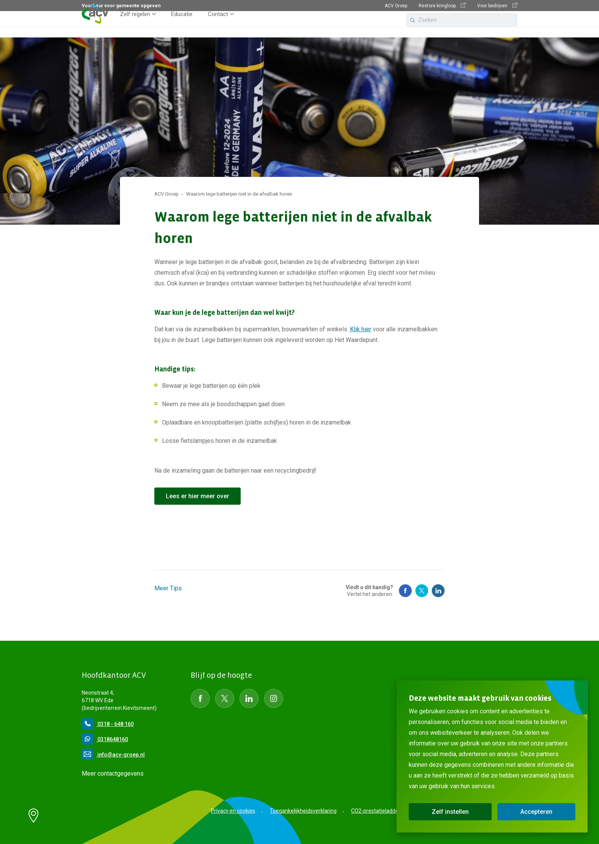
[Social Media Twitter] (421, 590)
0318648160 (105, 739)
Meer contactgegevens (113, 773)
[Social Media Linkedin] (438, 590)
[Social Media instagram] (273, 698)
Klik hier (360, 329)
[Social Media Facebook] (405, 590)
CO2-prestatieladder (375, 811)
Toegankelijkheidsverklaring (303, 811)
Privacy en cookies (233, 811)
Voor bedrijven (497, 5)
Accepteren (536, 811)
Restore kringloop (442, 5)
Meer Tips (168, 588)
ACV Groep (396, 5)
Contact (218, 24)
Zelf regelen (135, 24)
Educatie (182, 24)
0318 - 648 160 (108, 724)
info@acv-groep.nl (113, 755)
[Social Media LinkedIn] (249, 698)
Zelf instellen (450, 811)
